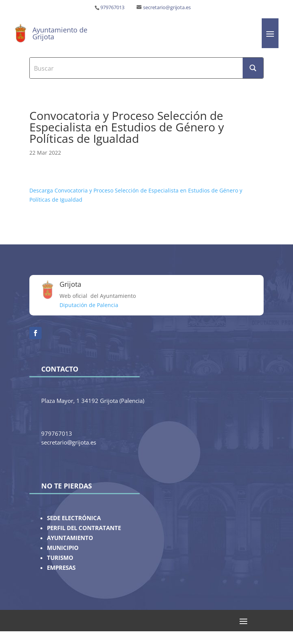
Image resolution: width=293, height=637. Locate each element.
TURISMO (60, 558)
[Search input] (136, 68)
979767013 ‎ (113, 7)
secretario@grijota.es (167, 7)
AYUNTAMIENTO (70, 538)
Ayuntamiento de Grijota (59, 33)
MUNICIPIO (63, 548)
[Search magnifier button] (253, 68)
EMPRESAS (61, 568)
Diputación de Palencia (89, 305)
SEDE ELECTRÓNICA (74, 518)
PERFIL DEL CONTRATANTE (84, 528)
